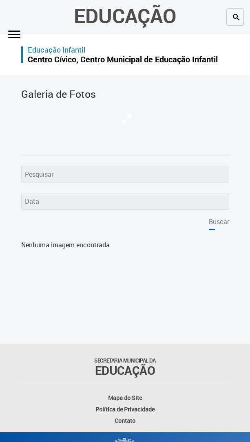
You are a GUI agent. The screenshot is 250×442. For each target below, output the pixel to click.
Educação (125, 15)
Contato (125, 420)
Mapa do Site (125, 398)
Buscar (219, 221)
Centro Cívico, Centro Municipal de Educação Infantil (123, 59)
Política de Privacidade (125, 409)
